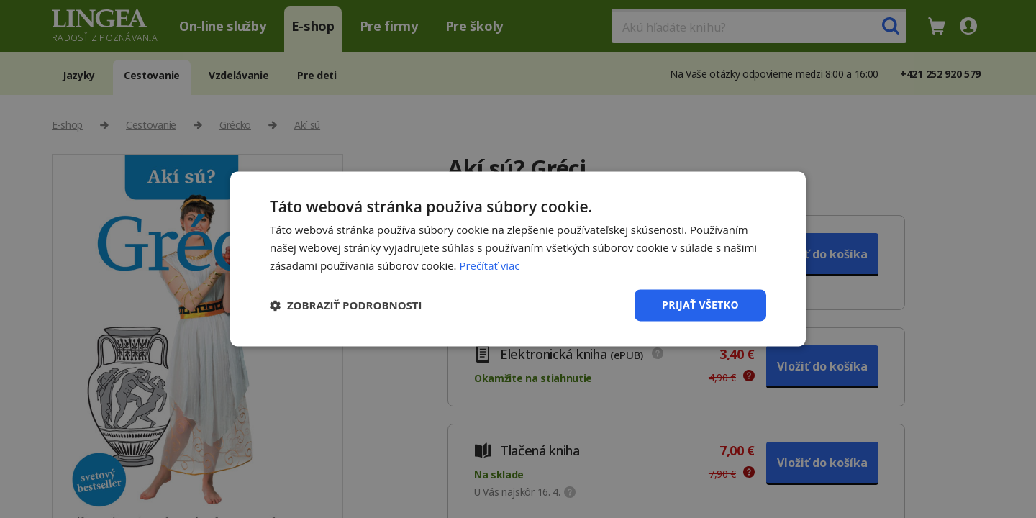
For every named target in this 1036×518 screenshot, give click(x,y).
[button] (346, 305)
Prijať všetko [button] (700, 305)
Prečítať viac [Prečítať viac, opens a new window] (489, 265)
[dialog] (518, 259)
